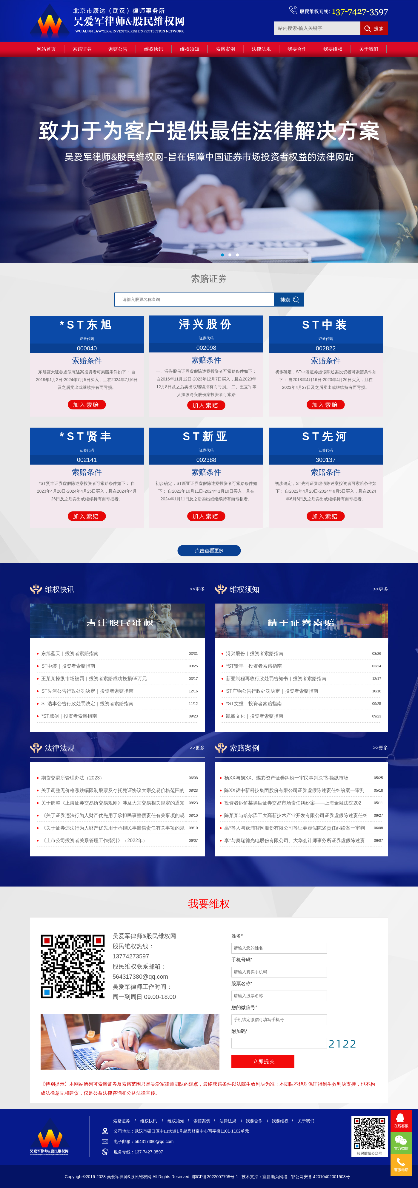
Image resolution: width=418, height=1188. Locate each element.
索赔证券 (209, 279)
